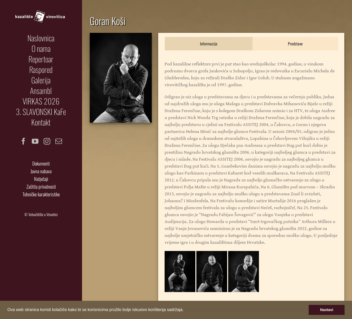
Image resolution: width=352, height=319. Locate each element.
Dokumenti (41, 163)
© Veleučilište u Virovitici (41, 214)
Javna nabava (41, 171)
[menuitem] (41, 38)
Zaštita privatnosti (41, 186)
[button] (185, 310)
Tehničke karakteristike (41, 194)
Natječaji (41, 178)
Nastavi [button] (326, 310)
